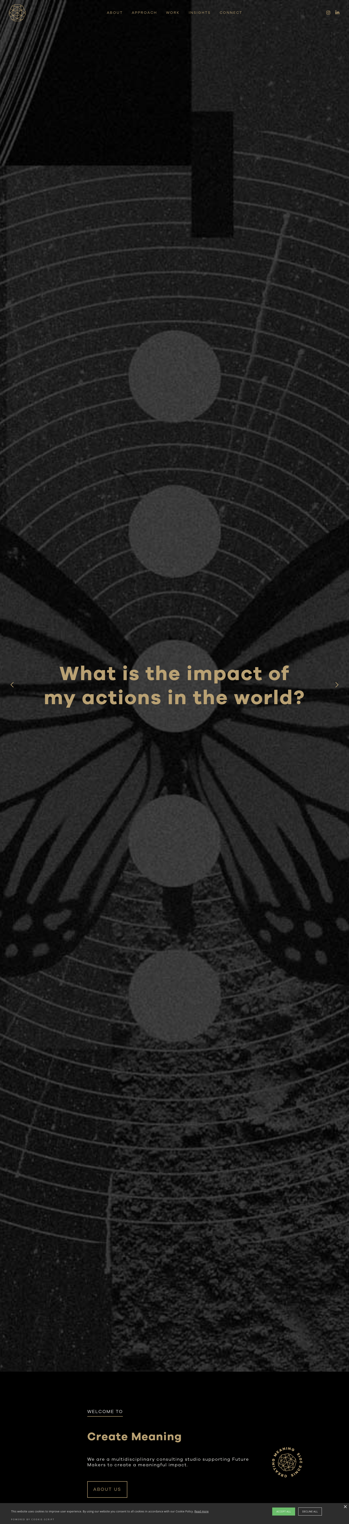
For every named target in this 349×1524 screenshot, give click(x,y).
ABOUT (115, 12)
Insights (200, 12)
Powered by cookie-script (33, 1519)
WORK (173, 12)
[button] (12, 686)
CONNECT (231, 12)
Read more (201, 1511)
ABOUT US (107, 1489)
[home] (17, 12)
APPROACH (144, 12)
